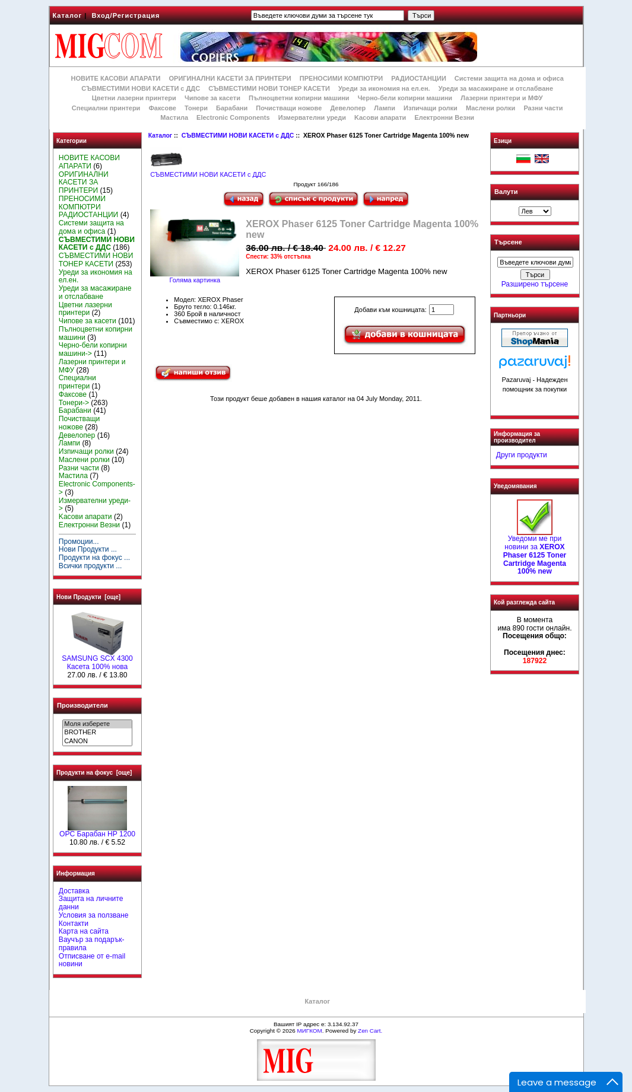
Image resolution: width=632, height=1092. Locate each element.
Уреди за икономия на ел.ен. (384, 88)
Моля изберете (97, 724)
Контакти (73, 923)
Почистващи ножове (289, 108)
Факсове (162, 108)
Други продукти (521, 455)
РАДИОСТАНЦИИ (418, 78)
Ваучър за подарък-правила (92, 943)
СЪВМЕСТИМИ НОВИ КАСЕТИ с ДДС (238, 135)
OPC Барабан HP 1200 (97, 831)
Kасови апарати (380, 117)
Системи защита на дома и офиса (509, 78)
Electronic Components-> (97, 488)
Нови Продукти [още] (88, 597)
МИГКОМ (309, 1030)
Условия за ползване (94, 915)
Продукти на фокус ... (94, 557)
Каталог (67, 15)
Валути (505, 191)
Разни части (543, 108)
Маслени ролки (490, 108)
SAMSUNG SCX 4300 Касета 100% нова (97, 659)
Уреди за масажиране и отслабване (496, 88)
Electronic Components (232, 117)
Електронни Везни (444, 117)
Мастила (174, 117)
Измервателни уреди (312, 117)
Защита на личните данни (91, 902)
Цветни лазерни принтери (134, 97)
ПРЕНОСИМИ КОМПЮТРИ (341, 78)
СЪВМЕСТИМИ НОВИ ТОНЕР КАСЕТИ (269, 88)
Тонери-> (74, 403)
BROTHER (97, 732)
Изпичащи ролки (431, 108)
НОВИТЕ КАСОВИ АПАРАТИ (115, 78)
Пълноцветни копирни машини (299, 97)
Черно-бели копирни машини (405, 97)
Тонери (196, 108)
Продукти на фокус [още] (94, 772)
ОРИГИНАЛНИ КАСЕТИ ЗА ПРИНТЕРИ (230, 78)
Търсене (508, 242)
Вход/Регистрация (125, 15)
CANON (97, 741)
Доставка (74, 891)
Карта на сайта (84, 931)
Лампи (384, 108)
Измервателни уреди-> (95, 504)
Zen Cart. (370, 1030)
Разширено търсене (534, 284)
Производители (82, 705)
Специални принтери (106, 108)
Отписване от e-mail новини (92, 960)
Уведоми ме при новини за (535, 552)
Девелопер (348, 108)
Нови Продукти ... (88, 549)
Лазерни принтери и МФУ (501, 97)
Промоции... (79, 541)
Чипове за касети (212, 97)
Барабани (231, 108)
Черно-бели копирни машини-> (93, 349)
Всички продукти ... (90, 566)
